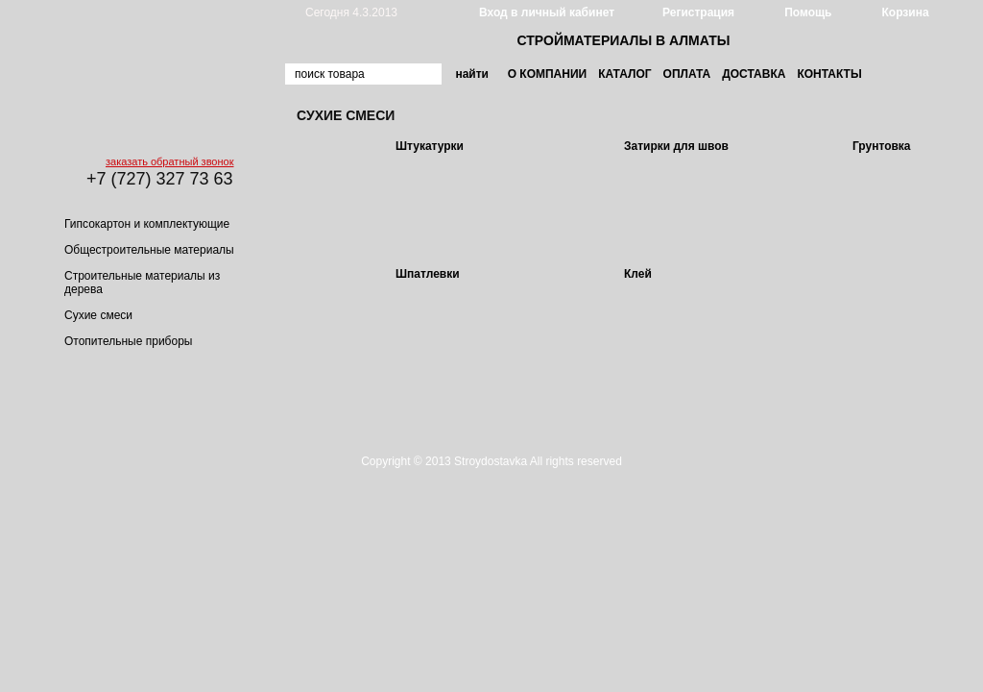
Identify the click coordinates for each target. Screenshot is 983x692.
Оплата (687, 74)
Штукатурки (430, 146)
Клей (638, 274)
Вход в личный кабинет (546, 12)
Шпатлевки (428, 274)
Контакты (829, 74)
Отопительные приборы (128, 341)
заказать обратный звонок (169, 161)
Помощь (807, 12)
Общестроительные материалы (149, 250)
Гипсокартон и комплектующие (146, 224)
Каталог (624, 74)
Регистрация (698, 12)
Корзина (904, 12)
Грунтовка (881, 146)
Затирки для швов (676, 146)
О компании (547, 74)
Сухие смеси (98, 315)
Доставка (753, 74)
